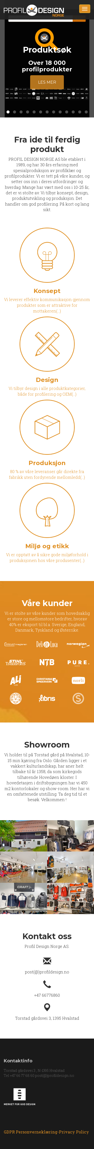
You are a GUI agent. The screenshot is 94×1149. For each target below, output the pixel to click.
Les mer (47, 82)
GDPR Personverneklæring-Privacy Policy (46, 1132)
